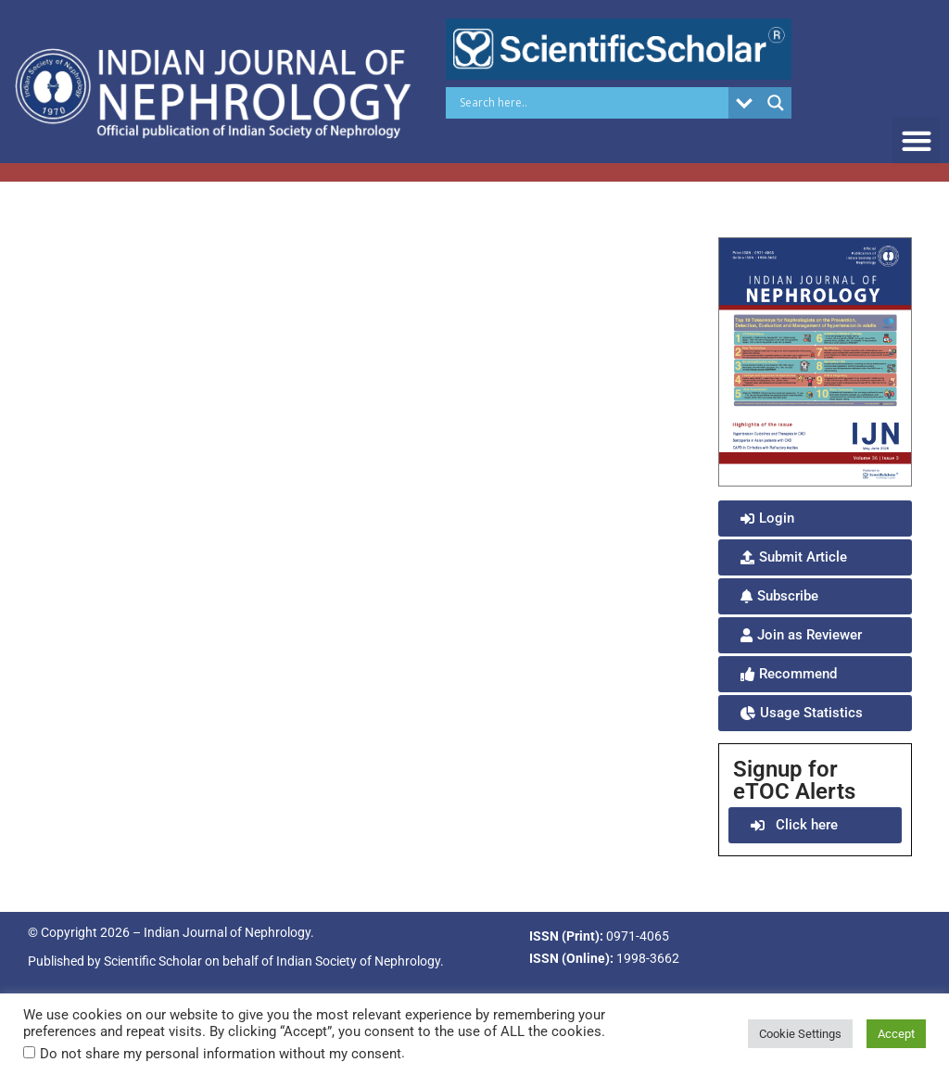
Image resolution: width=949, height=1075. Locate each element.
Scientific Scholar (153, 961)
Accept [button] (896, 1034)
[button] (916, 140)
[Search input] (592, 103)
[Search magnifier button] (775, 103)
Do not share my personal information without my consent (220, 1053)
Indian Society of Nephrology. (360, 961)
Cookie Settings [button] (800, 1034)
